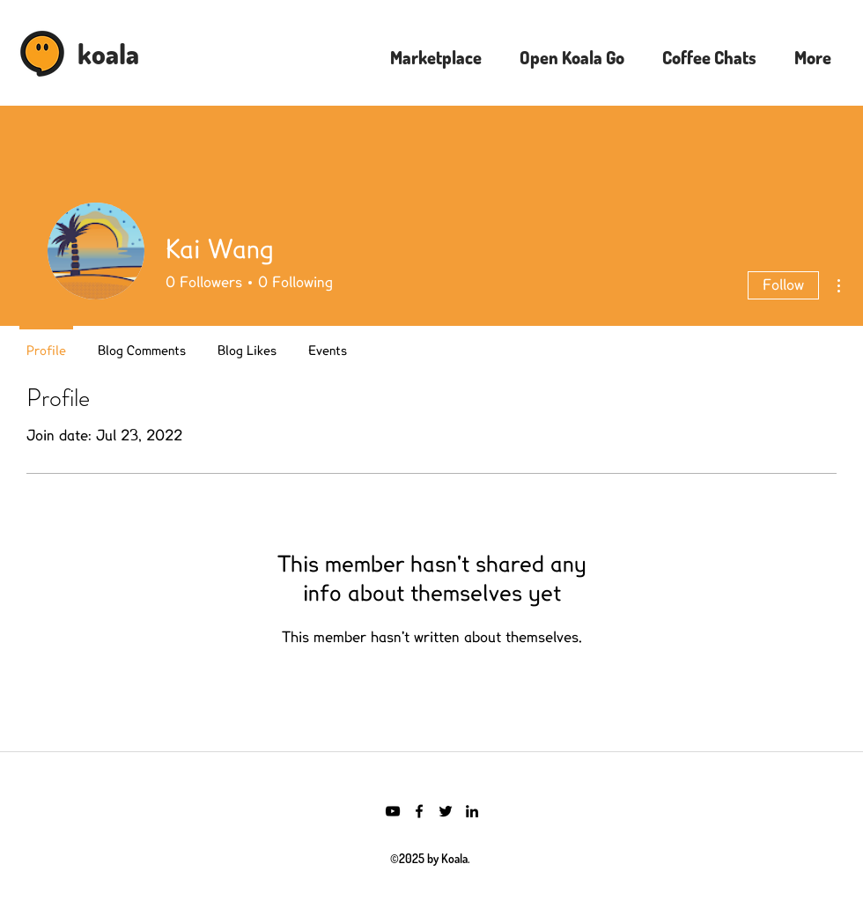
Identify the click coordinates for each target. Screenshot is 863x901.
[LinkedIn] (472, 811)
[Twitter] (445, 811)
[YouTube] (393, 811)
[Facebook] (419, 811)
